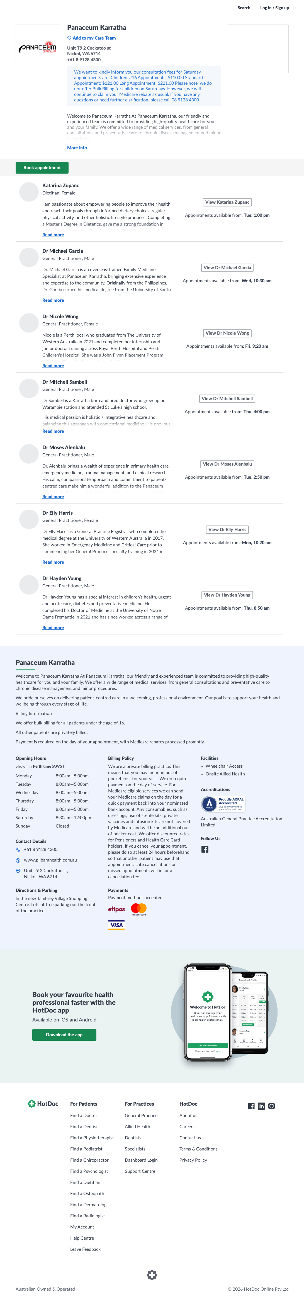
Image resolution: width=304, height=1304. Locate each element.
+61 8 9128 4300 (40, 849)
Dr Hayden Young (62, 578)
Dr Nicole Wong (60, 316)
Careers (186, 1127)
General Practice (141, 1115)
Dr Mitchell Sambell (64, 382)
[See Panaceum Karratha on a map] (258, 49)
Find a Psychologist (89, 1171)
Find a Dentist (84, 1127)
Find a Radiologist (87, 1216)
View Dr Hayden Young (227, 595)
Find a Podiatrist (86, 1149)
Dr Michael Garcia (62, 251)
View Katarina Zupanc (227, 202)
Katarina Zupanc (60, 185)
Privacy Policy (193, 1160)
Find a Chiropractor (89, 1160)
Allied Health (137, 1127)
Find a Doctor (83, 1115)
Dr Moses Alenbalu (63, 447)
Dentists (133, 1138)
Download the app (64, 1035)
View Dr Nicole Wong (227, 333)
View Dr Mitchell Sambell (227, 398)
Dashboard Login (141, 1160)
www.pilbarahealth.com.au (50, 860)
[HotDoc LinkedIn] (261, 1106)
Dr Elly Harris (57, 513)
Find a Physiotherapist (92, 1138)
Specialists (135, 1149)
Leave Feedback (85, 1249)
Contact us (190, 1138)
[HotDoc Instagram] (271, 1106)
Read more (53, 235)
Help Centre (82, 1238)
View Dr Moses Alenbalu (227, 464)
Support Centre (140, 1171)
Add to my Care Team (91, 38)
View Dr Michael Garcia (227, 268)
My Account (82, 1227)
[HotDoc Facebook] (251, 1106)
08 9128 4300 (185, 100)
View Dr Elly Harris (227, 529)
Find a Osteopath (87, 1193)
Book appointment (42, 168)
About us (188, 1115)
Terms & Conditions (198, 1149)
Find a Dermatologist (90, 1205)
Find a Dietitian (85, 1182)
